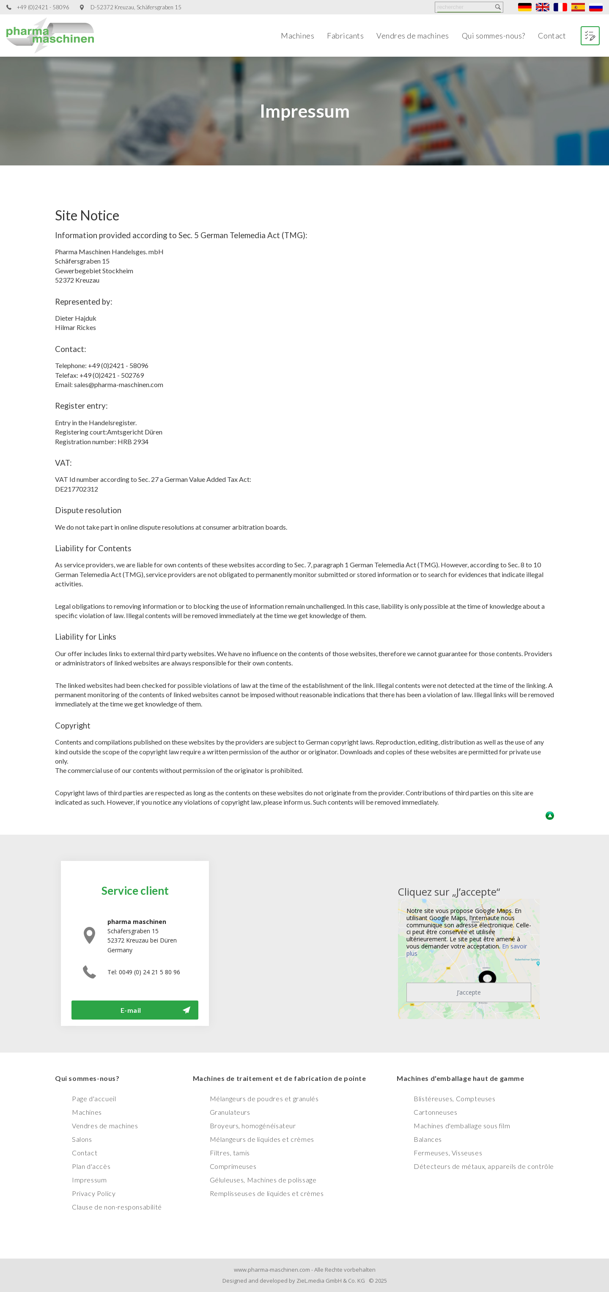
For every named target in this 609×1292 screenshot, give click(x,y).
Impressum (89, 1180)
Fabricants (345, 35)
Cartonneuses (435, 1112)
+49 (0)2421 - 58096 (43, 7)
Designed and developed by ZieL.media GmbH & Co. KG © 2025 (304, 1280)
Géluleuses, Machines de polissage (263, 1180)
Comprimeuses (233, 1166)
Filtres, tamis (230, 1153)
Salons (82, 1139)
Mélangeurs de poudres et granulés (264, 1098)
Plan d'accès (91, 1166)
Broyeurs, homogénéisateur (253, 1126)
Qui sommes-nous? (493, 35)
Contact (552, 35)
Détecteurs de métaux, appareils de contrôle (484, 1166)
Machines (297, 35)
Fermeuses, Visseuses (448, 1153)
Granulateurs (230, 1112)
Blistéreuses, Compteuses (454, 1098)
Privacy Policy (93, 1193)
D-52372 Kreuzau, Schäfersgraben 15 (136, 7)
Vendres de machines (412, 35)
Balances (428, 1139)
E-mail (131, 1010)
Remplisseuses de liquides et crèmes (267, 1193)
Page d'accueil (94, 1098)
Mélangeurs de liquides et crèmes (262, 1139)
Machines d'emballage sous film (462, 1126)
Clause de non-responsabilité (117, 1207)
